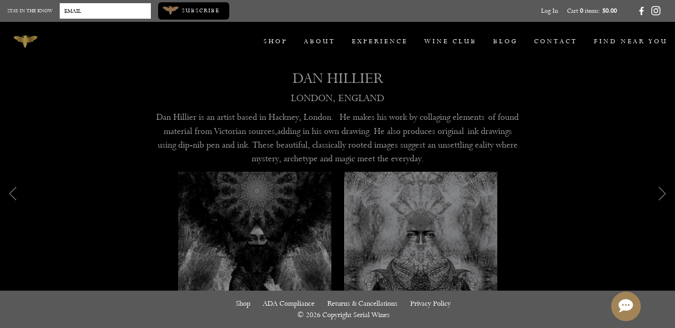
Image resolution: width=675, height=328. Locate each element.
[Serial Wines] (25, 41)
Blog (505, 41)
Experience (380, 41)
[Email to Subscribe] (105, 11)
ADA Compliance (288, 303)
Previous (12, 193)
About (319, 41)
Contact (555, 41)
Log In (549, 10)
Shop (275, 41)
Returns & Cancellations (362, 303)
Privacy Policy (430, 303)
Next (662, 193)
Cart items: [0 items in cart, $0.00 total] (592, 10)
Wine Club (450, 41)
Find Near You (631, 41)
